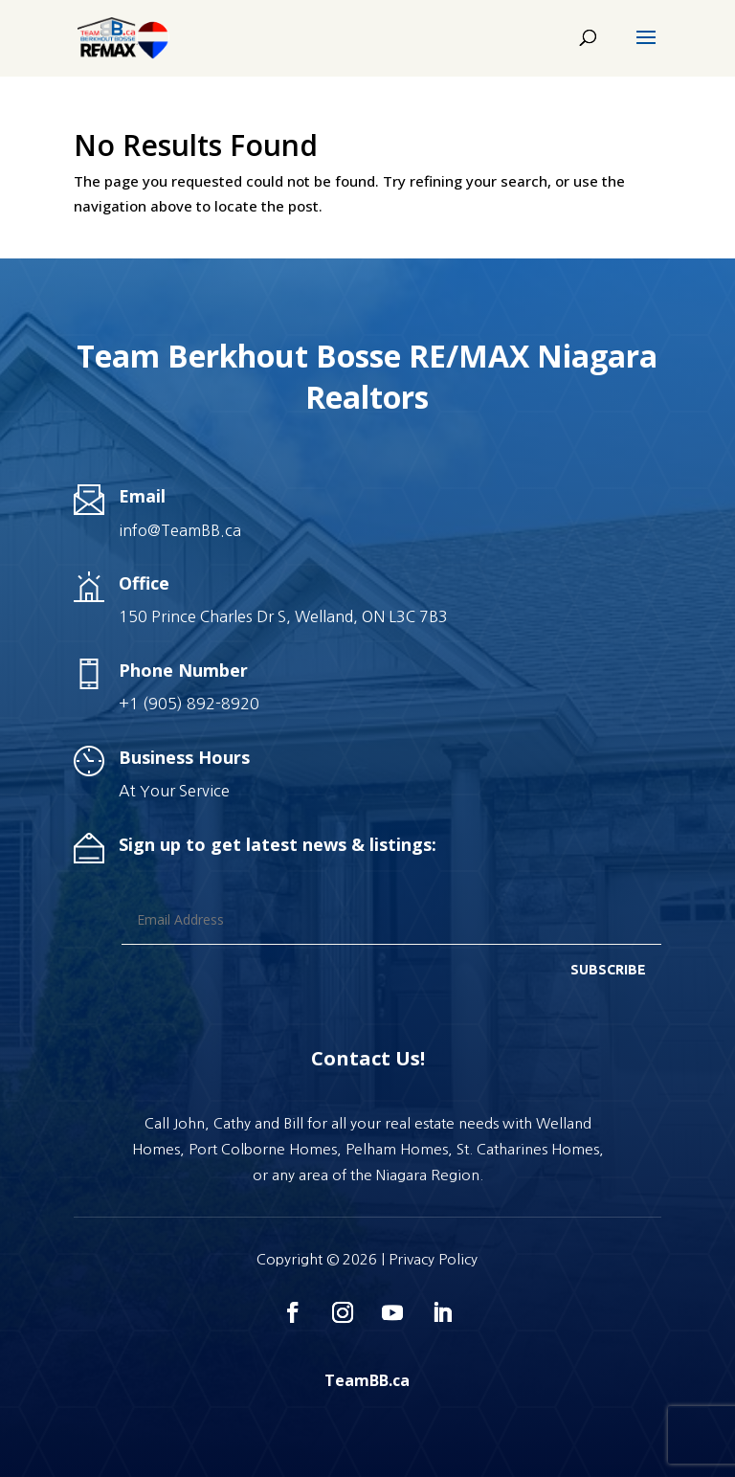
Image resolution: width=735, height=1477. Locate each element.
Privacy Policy (433, 1259)
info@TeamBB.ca (180, 530)
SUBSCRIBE (608, 969)
